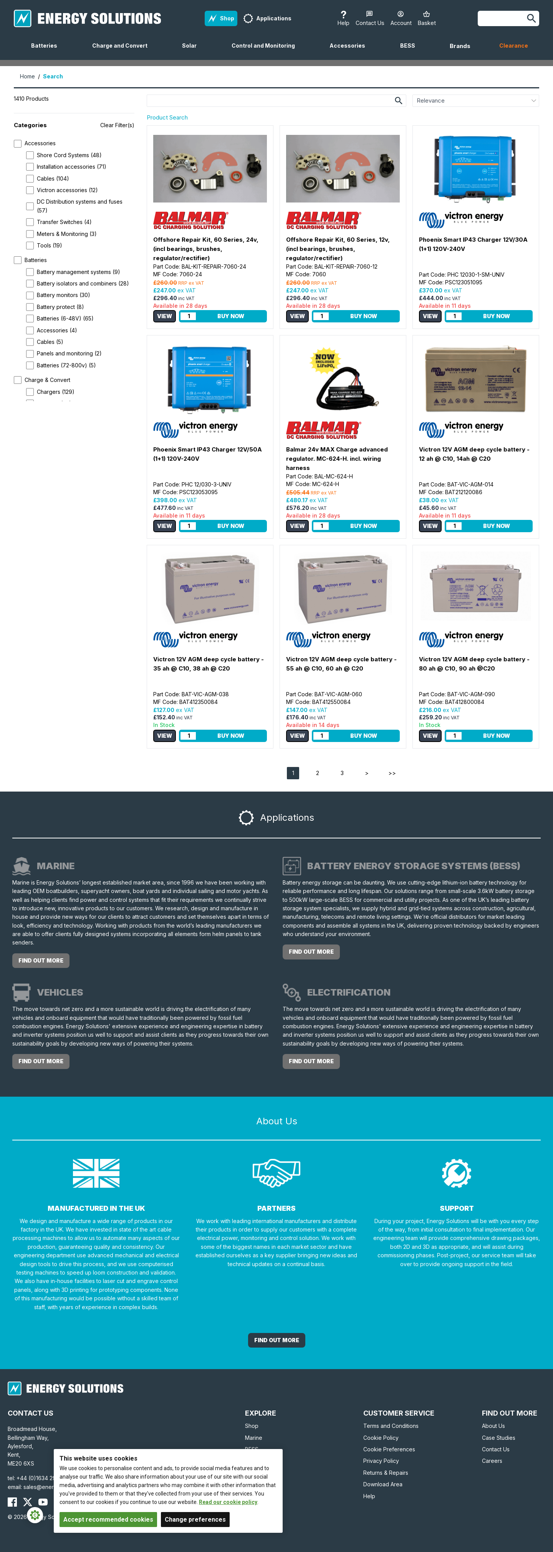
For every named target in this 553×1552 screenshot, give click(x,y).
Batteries (47, 51)
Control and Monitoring (266, 51)
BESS (410, 51)
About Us (493, 1426)
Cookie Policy (381, 1437)
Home (27, 76)
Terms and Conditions (391, 1426)
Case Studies (498, 1437)
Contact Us (496, 1449)
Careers (492, 1460)
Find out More (276, 1340)
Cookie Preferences (389, 1449)
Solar (192, 51)
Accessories (350, 51)
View (164, 316)
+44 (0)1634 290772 (43, 1478)
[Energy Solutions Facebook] (12, 1502)
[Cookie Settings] (35, 1515)
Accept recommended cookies (108, 1519)
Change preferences (195, 1519)
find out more (40, 960)
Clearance (513, 45)
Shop (251, 1426)
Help (369, 1496)
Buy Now (230, 316)
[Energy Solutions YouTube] (43, 1502)
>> (392, 773)
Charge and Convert (123, 51)
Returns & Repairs (385, 1472)
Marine (253, 1437)
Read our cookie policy (228, 1502)
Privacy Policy (381, 1460)
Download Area (382, 1484)
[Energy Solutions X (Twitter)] (27, 1502)
